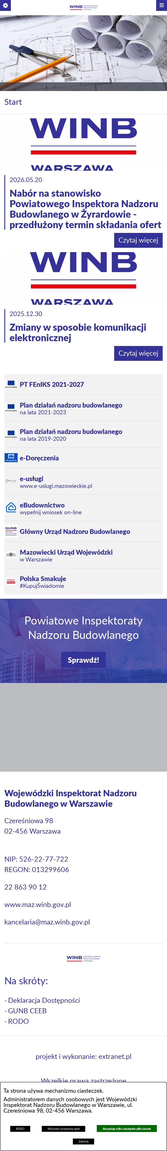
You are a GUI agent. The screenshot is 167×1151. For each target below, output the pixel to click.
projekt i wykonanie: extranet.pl (84, 1056)
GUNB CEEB (27, 1011)
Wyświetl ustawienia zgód (64, 1128)
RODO (20, 1128)
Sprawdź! (83, 659)
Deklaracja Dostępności (44, 1000)
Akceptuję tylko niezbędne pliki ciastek (127, 1129)
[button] (5, 5)
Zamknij (84, 1141)
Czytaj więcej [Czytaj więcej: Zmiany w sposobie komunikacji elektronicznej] (138, 353)
